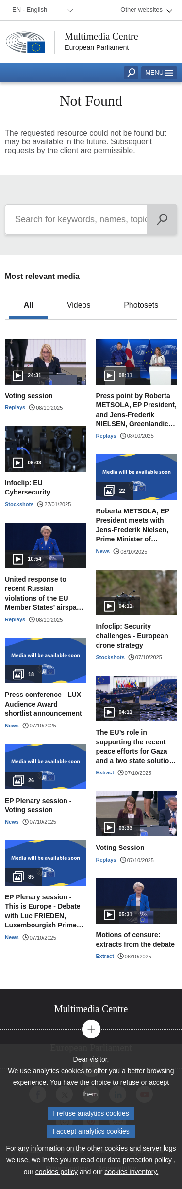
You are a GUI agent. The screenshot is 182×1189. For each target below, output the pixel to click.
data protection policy (140, 1160)
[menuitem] (41, 10)
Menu (159, 72)
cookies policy (56, 1171)
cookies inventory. (131, 1171)
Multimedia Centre (101, 36)
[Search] (162, 219)
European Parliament (97, 47)
